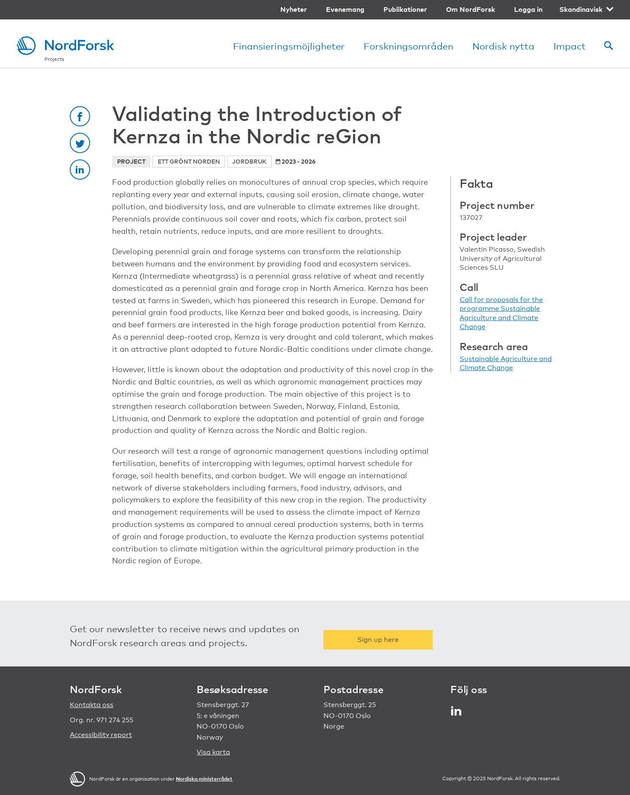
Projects (54, 59)
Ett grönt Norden (189, 161)
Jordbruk (249, 161)
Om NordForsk (470, 9)
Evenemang (345, 9)
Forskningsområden (408, 46)
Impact (569, 46)
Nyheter (293, 9)
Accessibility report (101, 735)
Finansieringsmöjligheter (289, 46)
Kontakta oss (91, 705)
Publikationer (405, 9)
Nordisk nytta (503, 46)
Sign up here (378, 640)
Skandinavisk (581, 9)
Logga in (528, 9)
